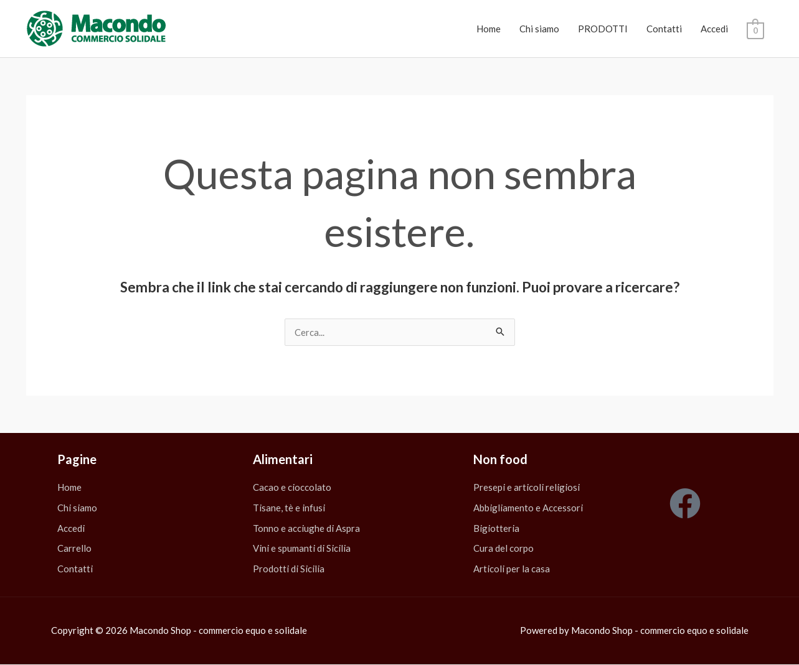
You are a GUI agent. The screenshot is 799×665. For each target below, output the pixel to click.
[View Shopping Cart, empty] (755, 29)
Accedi (714, 28)
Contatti (664, 28)
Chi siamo (539, 28)
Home (488, 28)
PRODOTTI (603, 28)
